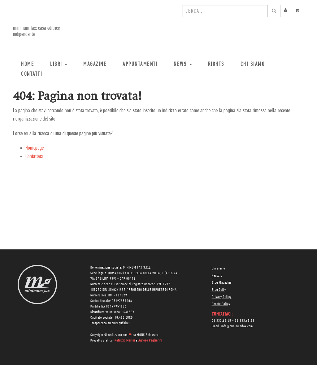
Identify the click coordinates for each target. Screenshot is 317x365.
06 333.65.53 (244, 321)
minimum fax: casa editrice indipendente (36, 31)
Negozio (217, 276)
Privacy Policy (222, 297)
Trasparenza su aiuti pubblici (110, 323)
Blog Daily (219, 290)
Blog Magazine (222, 283)
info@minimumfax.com (237, 326)
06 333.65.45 (221, 321)
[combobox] (225, 11)
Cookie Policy (221, 304)
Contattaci (34, 156)
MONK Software (147, 335)
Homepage (34, 148)
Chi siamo (218, 268)
